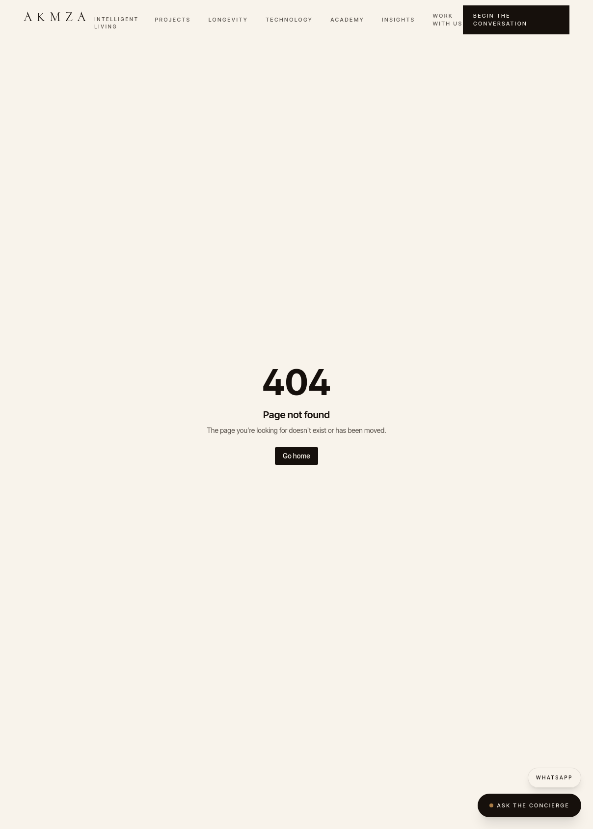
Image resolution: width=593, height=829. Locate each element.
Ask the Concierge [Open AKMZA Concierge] (529, 805)
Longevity (228, 19)
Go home (296, 456)
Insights (398, 19)
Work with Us (448, 19)
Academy (347, 19)
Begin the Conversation (500, 19)
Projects (172, 19)
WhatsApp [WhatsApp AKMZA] (554, 777)
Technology (289, 19)
